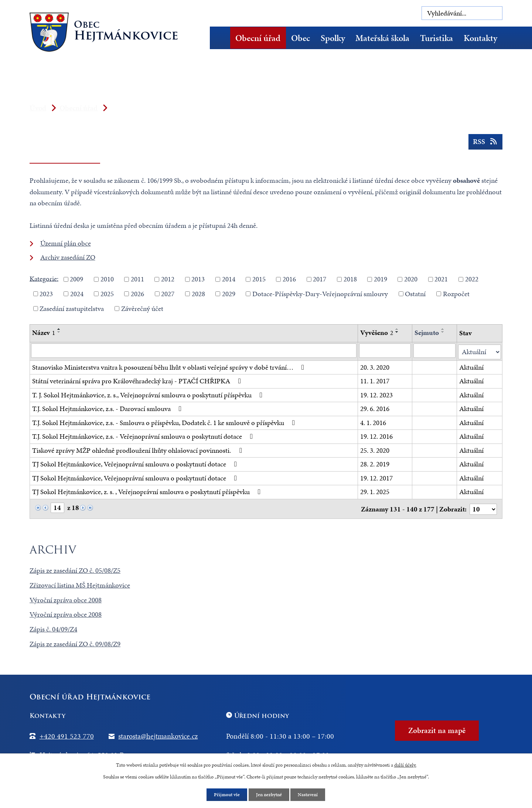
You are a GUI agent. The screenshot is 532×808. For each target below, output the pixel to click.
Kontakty (480, 38)
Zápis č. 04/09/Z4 (53, 628)
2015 (259, 279)
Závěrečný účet (142, 308)
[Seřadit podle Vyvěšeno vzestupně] (397, 329)
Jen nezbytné (269, 794)
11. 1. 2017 (374, 380)
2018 (350, 279)
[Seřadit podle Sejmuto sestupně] (443, 332)
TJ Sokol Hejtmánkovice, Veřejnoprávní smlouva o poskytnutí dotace (136, 463)
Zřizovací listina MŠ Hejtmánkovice (80, 583)
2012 (167, 279)
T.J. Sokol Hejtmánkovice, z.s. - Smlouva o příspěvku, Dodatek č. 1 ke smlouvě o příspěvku (165, 422)
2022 (471, 279)
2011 (137, 279)
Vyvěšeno (376, 333)
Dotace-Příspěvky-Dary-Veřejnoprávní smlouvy (320, 294)
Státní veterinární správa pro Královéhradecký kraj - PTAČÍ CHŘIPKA (138, 380)
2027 (167, 294)
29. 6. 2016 (374, 408)
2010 (107, 279)
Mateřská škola (382, 38)
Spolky (333, 38)
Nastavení (310, 794)
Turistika (436, 38)
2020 (410, 279)
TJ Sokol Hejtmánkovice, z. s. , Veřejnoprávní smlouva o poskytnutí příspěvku (147, 491)
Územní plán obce (65, 243)
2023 (46, 294)
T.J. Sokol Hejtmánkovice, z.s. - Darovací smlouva (108, 408)
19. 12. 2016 (376, 436)
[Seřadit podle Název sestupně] (59, 332)
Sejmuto (427, 333)
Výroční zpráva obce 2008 (66, 598)
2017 (319, 279)
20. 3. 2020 (374, 366)
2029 (228, 294)
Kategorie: (44, 278)
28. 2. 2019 (374, 463)
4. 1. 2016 (373, 422)
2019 (380, 279)
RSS (485, 143)
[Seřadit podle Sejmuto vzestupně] (443, 329)
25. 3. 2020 (374, 449)
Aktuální (471, 366)
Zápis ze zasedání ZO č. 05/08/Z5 (75, 569)
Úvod (222, 38)
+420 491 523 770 (67, 734)
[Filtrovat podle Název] (194, 350)
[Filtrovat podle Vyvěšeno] (385, 350)
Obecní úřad (257, 38)
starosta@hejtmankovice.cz (158, 734)
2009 (76, 279)
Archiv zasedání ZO (67, 257)
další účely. (405, 764)
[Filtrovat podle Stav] (479, 351)
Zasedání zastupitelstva (72, 308)
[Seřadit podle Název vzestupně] (59, 329)
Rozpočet (456, 294)
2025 (107, 294)
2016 (289, 279)
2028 (198, 294)
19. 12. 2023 (376, 394)
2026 (137, 294)
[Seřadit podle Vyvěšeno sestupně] (397, 332)
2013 (198, 279)
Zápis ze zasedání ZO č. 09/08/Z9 (75, 642)
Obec (300, 38)
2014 (228, 279)
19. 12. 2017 (376, 477)
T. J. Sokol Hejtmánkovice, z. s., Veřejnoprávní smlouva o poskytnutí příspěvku (148, 394)
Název (43, 333)
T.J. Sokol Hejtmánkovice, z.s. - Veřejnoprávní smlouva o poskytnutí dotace (144, 436)
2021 (441, 279)
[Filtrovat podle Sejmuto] (435, 350)
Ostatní (415, 294)
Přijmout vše (225, 794)
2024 (76, 294)
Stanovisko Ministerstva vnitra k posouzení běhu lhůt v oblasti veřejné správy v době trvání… (169, 366)
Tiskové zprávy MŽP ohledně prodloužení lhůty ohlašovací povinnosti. (138, 449)
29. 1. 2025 (374, 491)
